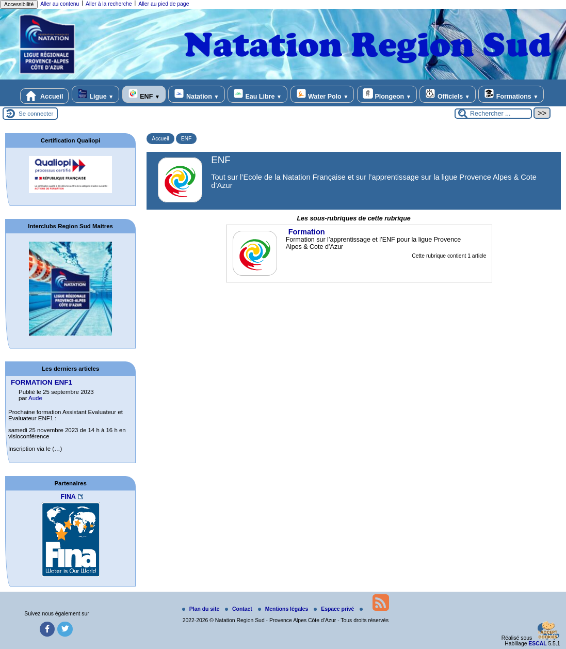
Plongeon (387, 94)
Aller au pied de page (163, 4)
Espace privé (334, 609)
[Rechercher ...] (493, 113)
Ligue (95, 94)
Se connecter (36, 113)
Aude (35, 398)
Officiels (447, 94)
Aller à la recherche (109, 4)
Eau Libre (257, 94)
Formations (511, 94)
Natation (196, 94)
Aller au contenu (59, 4)
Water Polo (322, 94)
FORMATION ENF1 (41, 382)
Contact (239, 609)
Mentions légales (284, 609)
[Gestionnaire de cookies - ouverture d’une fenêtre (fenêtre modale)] (548, 631)
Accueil (44, 96)
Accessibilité (19, 4)
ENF (144, 94)
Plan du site (201, 609)
